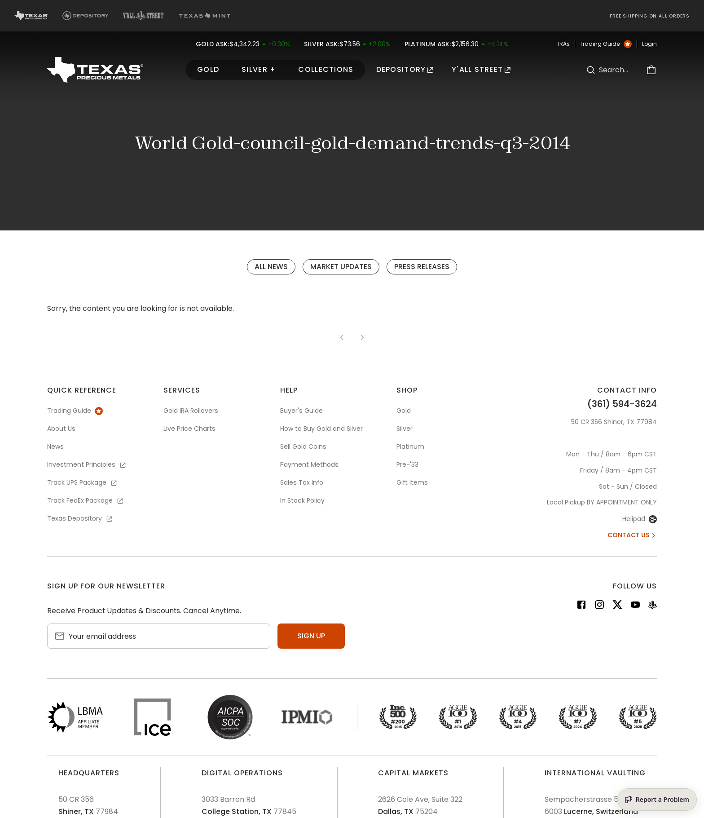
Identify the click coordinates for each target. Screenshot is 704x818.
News (55, 446)
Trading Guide (606, 44)
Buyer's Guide (301, 410)
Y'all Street (481, 69)
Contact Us (632, 535)
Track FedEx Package (85, 500)
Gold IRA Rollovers (190, 410)
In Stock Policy (302, 500)
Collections (325, 69)
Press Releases (421, 266)
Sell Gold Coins (303, 446)
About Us (61, 428)
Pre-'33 (407, 464)
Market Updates (341, 266)
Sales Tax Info (301, 482)
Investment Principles (87, 464)
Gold (208, 69)
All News (271, 266)
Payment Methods (309, 464)
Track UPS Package (82, 482)
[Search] (591, 69)
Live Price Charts (189, 428)
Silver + (259, 69)
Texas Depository (80, 518)
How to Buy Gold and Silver (321, 428)
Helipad (639, 518)
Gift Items (412, 482)
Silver (404, 428)
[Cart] (651, 70)
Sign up (311, 636)
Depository (405, 69)
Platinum (410, 446)
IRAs (564, 44)
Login (649, 44)
